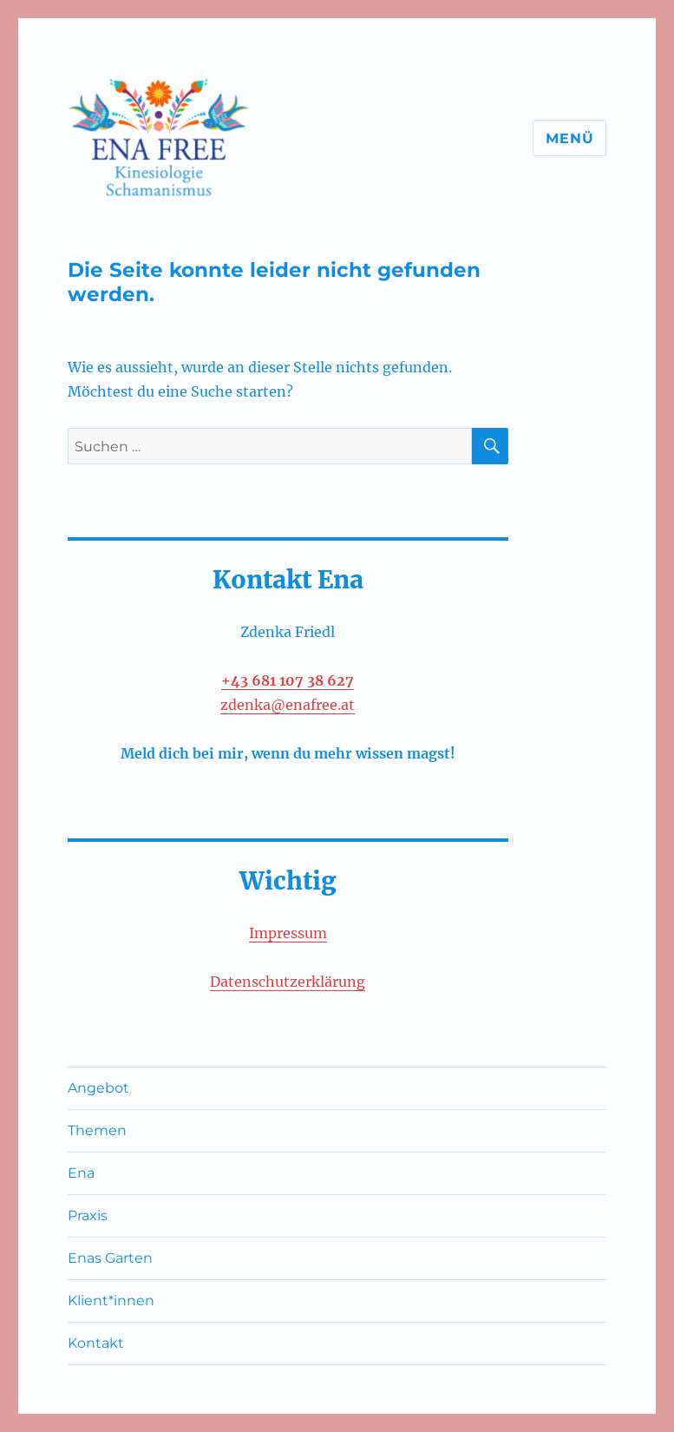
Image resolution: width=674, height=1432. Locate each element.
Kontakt (96, 1343)
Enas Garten (110, 1258)
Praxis (88, 1215)
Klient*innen (111, 1300)
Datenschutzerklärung (287, 981)
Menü (569, 138)
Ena (81, 1173)
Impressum (288, 933)
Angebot (98, 1088)
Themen (97, 1130)
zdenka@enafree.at (287, 704)
